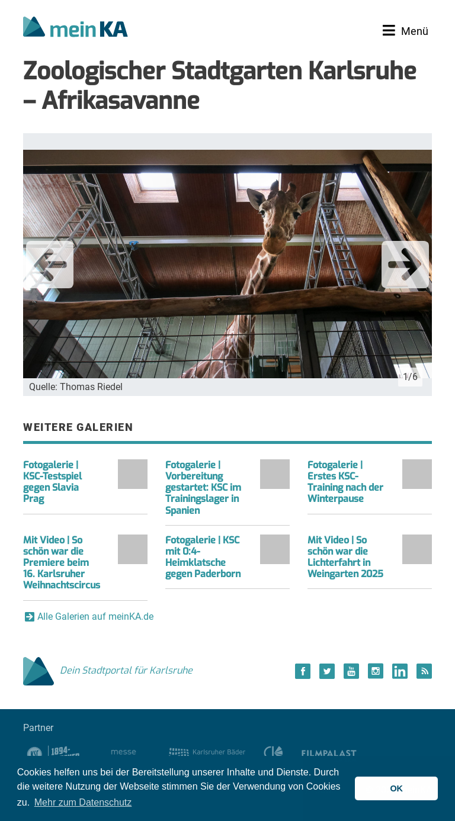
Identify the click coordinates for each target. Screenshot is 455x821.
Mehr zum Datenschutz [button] (83, 802)
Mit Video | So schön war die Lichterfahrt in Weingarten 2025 (345, 557)
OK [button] (396, 788)
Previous (49, 264)
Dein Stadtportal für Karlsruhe (108, 670)
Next (405, 264)
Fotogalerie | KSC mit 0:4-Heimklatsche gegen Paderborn (203, 557)
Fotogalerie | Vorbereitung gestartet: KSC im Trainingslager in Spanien (203, 488)
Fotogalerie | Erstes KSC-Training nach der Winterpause (345, 482)
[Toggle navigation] (405, 30)
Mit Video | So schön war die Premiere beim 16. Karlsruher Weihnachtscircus (61, 563)
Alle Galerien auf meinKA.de (95, 616)
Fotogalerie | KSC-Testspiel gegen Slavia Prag (52, 482)
